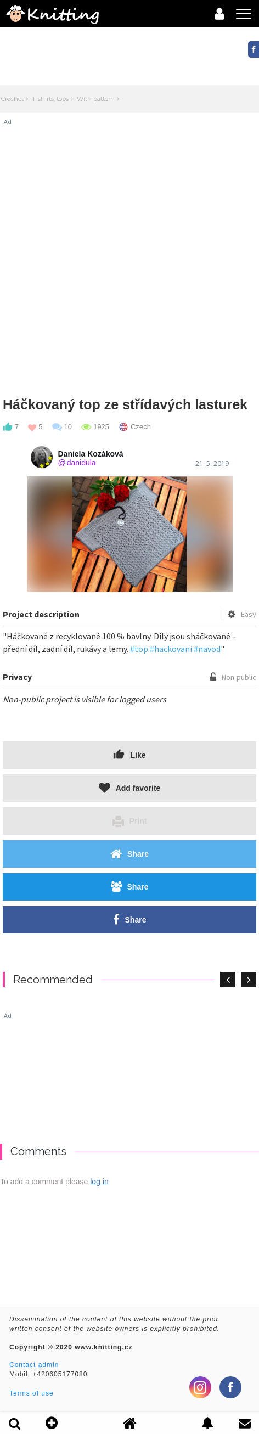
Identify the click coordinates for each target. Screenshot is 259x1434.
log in (99, 1181)
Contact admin (34, 1365)
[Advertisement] (129, 255)
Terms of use (31, 1393)
